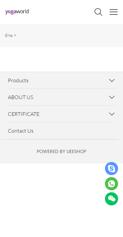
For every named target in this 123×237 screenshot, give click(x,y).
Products (18, 80)
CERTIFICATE (23, 114)
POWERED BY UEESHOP (61, 151)
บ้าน (8, 36)
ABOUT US (20, 97)
